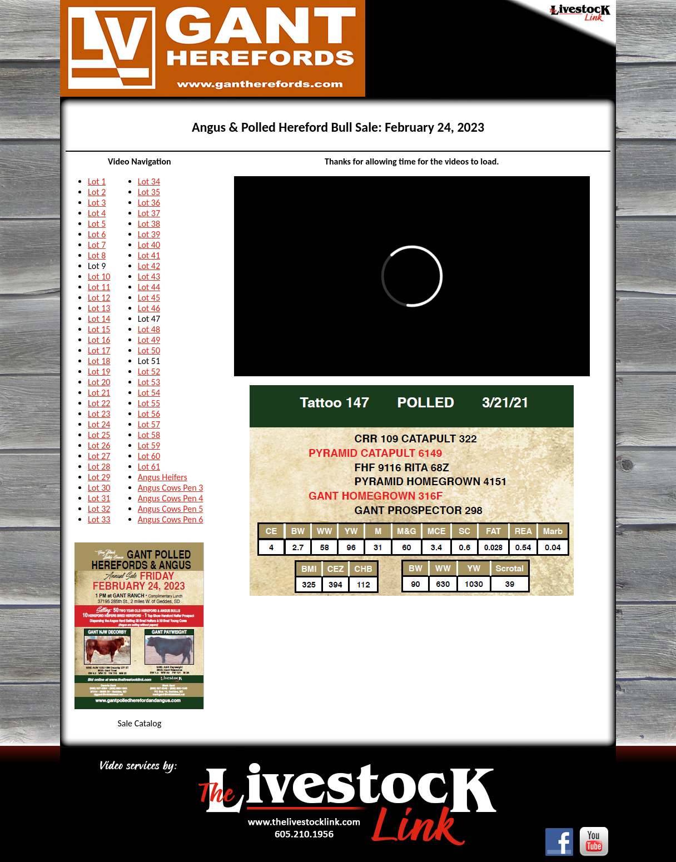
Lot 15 (99, 329)
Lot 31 (99, 498)
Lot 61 (149, 466)
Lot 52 (149, 371)
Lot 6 (97, 234)
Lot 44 (149, 287)
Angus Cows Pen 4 (170, 498)
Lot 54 (149, 392)
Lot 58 (149, 435)
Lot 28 (99, 466)
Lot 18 (99, 361)
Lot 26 (99, 445)
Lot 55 (149, 403)
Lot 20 (99, 382)
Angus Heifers (162, 477)
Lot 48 (149, 329)
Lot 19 (99, 371)
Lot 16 (99, 340)
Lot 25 (99, 435)
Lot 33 (99, 519)
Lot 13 (99, 308)
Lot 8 (97, 255)
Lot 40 (149, 245)
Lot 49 (149, 340)
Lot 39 (149, 234)
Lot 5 (97, 223)
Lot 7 (97, 245)
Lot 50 (149, 350)
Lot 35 (149, 192)
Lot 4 (97, 213)
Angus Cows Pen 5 (170, 509)
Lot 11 (99, 287)
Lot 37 (149, 213)
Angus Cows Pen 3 (170, 487)
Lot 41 (149, 255)
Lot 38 (149, 223)
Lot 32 (99, 509)
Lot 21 (99, 392)
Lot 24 (99, 424)
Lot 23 (99, 413)
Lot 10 (99, 276)
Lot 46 (149, 308)
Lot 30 (99, 487)
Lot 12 (99, 297)
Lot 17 (99, 350)
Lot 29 (99, 477)
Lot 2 (97, 192)
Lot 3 (97, 202)
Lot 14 (99, 318)
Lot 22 (99, 403)
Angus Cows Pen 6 (170, 519)
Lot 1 (97, 181)
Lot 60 (149, 456)
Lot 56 (149, 413)
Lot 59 (149, 445)
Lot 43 (149, 276)
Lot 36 (149, 202)
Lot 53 (149, 382)
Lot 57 (149, 424)
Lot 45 (149, 297)
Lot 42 (149, 266)
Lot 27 (99, 456)
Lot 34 (149, 181)
